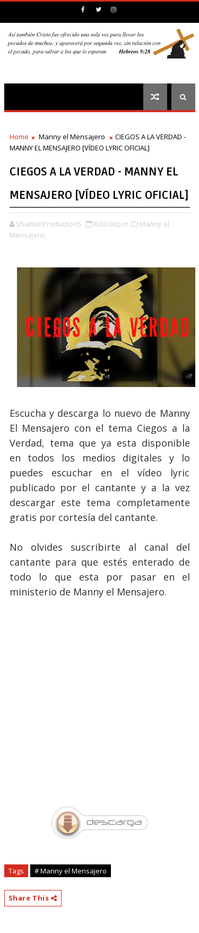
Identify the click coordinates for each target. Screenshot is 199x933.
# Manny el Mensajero (70, 871)
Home (19, 136)
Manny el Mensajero (72, 136)
